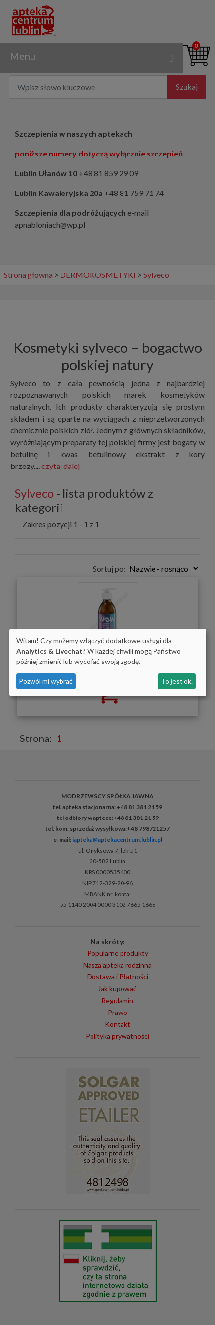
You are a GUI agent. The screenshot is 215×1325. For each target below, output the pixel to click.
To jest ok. (177, 681)
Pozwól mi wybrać (46, 681)
